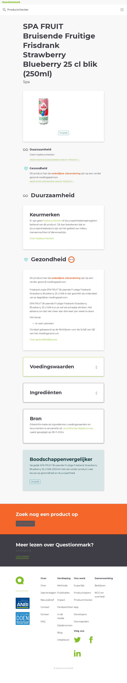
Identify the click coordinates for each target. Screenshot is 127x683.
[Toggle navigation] (122, 9)
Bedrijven (100, 585)
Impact (61, 600)
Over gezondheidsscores (43, 339)
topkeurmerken (52, 220)
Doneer (45, 614)
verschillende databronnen (78, 428)
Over (43, 585)
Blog (60, 632)
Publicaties (63, 592)
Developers (80, 614)
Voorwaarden (81, 621)
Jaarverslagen (48, 592)
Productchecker (15, 10)
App (76, 607)
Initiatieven (63, 640)
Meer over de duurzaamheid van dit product (54, 160)
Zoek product (25, 523)
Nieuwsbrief (47, 600)
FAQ (43, 621)
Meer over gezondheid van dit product (51, 181)
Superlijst (79, 585)
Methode (62, 585)
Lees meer (22, 556)
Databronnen (64, 625)
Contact (45, 607)
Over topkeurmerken (42, 238)
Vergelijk (63, 133)
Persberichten (65, 607)
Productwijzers (82, 592)
